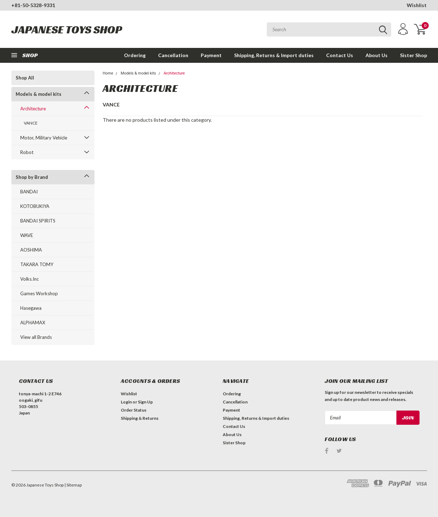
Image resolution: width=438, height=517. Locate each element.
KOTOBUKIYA (34, 206)
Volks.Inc (29, 279)
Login (126, 402)
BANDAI (29, 191)
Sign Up (145, 402)
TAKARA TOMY (36, 264)
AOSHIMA (31, 250)
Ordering (135, 55)
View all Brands (36, 337)
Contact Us (339, 55)
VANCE (31, 123)
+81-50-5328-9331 (33, 5)
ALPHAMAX (32, 322)
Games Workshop (39, 293)
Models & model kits (38, 94)
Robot (26, 152)
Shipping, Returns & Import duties (274, 55)
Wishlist (417, 5)
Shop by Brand (32, 177)
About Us (377, 55)
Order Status (133, 410)
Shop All (25, 78)
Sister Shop (413, 55)
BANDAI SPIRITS (37, 221)
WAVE (26, 235)
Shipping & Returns (139, 418)
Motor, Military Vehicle (43, 138)
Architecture (33, 108)
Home (108, 73)
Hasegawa (31, 308)
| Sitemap (73, 485)
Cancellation (173, 55)
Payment (211, 55)
